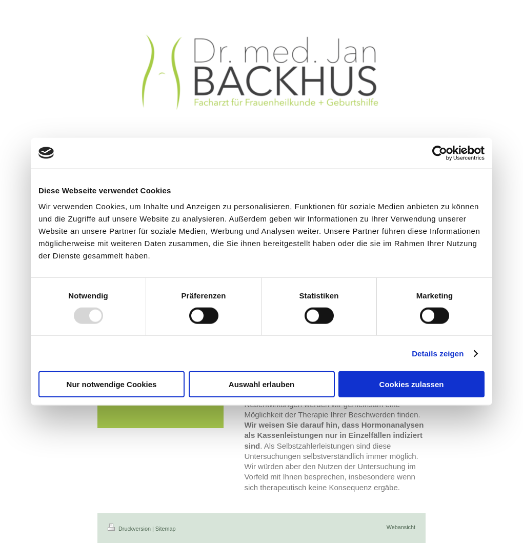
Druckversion (130, 529)
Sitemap (165, 529)
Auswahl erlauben (261, 384)
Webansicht (401, 527)
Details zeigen (438, 353)
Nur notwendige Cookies (112, 384)
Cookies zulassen (411, 384)
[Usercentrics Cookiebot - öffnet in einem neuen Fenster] (440, 152)
